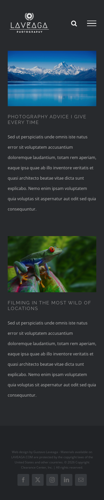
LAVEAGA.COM (22, 457)
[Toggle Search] (74, 23)
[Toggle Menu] (91, 23)
